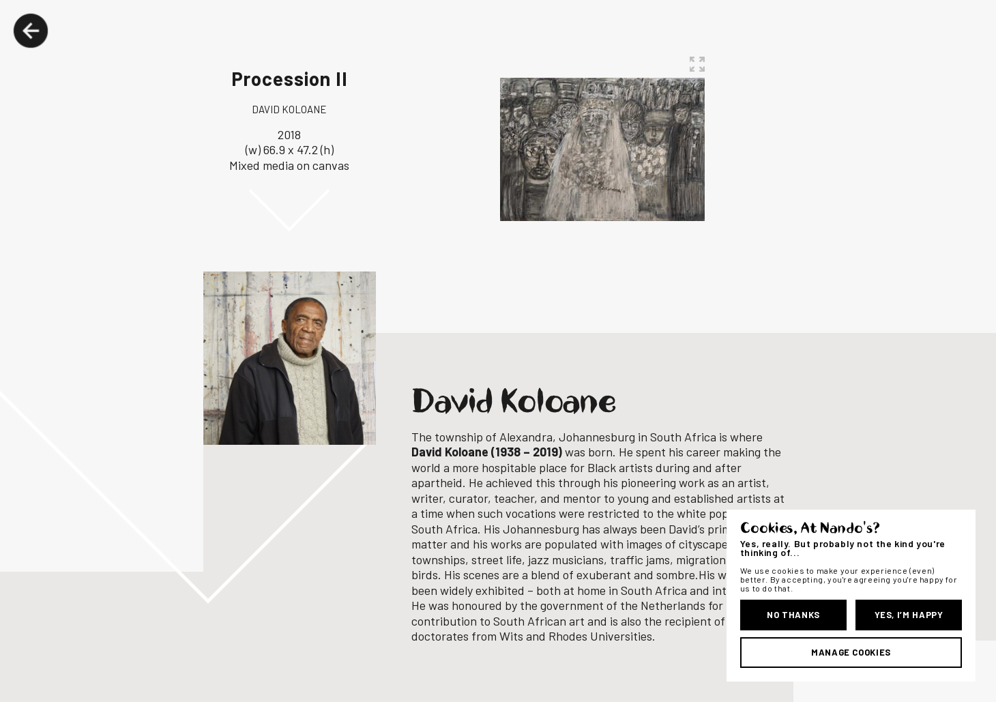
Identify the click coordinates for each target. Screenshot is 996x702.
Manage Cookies (851, 652)
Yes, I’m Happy (909, 614)
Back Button (30, 30)
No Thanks (793, 614)
